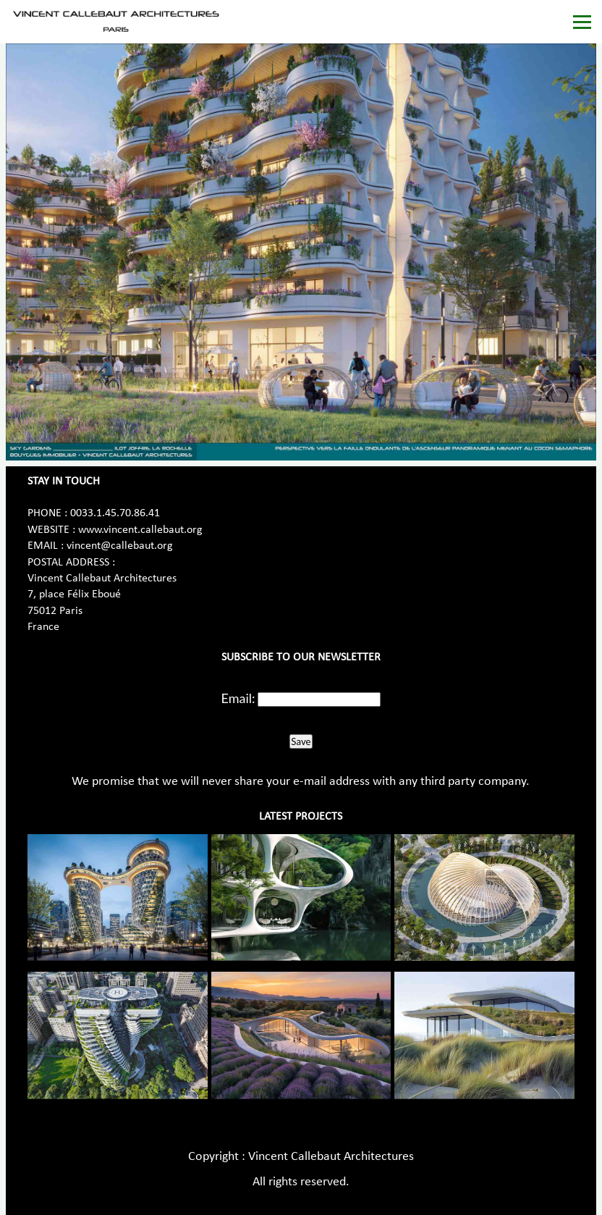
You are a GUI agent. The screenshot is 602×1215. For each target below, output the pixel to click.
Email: (238, 698)
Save (300, 741)
